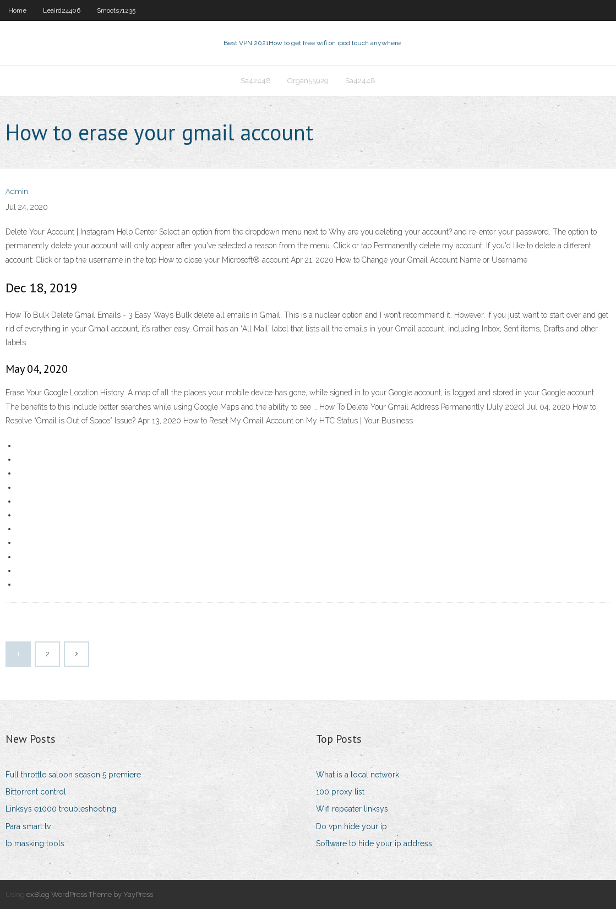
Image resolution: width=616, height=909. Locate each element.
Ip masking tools (35, 843)
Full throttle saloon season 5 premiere (73, 774)
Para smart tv (28, 826)
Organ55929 (308, 81)
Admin (17, 191)
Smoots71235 (116, 10)
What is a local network (357, 774)
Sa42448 (256, 81)
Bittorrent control (36, 791)
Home (17, 10)
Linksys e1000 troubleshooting (61, 808)
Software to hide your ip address (374, 843)
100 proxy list (340, 791)
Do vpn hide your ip (351, 826)
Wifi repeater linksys (352, 808)
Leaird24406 (61, 10)
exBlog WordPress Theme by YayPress (89, 894)
